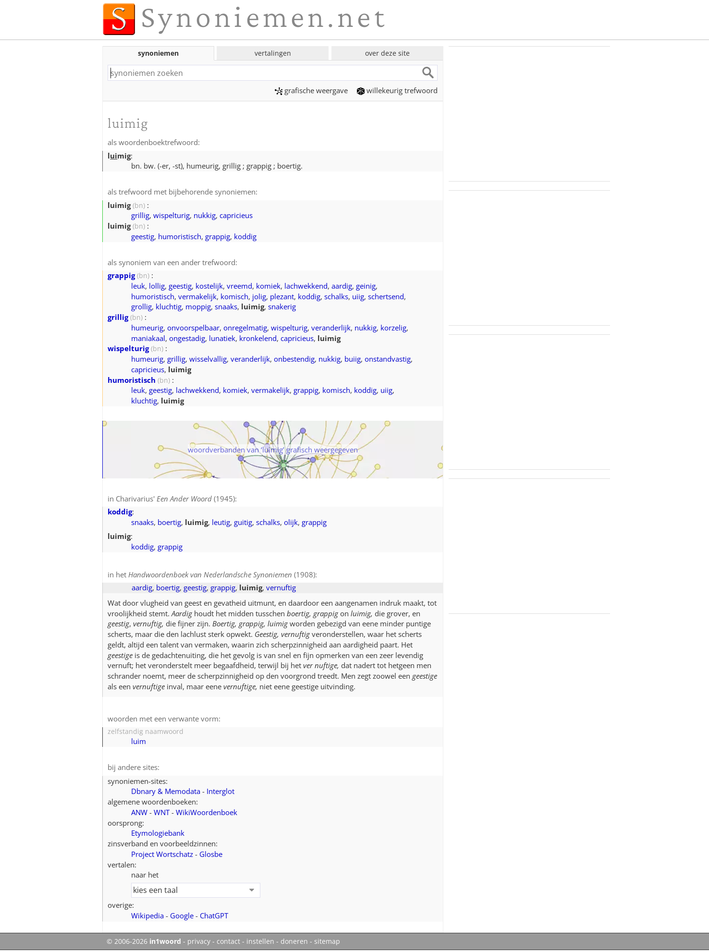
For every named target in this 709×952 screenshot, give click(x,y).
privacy (198, 941)
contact (228, 941)
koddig (245, 236)
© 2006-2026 (144, 941)
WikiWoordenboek (206, 812)
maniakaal (148, 338)
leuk (138, 286)
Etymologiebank (157, 833)
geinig (366, 286)
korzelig (393, 327)
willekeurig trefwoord (397, 90)
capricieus (236, 215)
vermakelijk (197, 296)
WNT (162, 812)
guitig (243, 522)
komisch (234, 296)
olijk (291, 522)
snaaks (226, 306)
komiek (268, 286)
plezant (282, 296)
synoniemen (158, 53)
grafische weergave (311, 90)
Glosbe (210, 854)
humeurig (147, 327)
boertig (169, 522)
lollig (157, 286)
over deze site (387, 53)
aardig (341, 286)
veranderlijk (331, 327)
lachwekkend (306, 286)
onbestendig (294, 359)
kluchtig (169, 306)
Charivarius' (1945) (175, 498)
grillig (140, 215)
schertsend (386, 296)
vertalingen (273, 53)
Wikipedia (147, 915)
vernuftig (281, 587)
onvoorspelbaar (193, 327)
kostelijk (209, 286)
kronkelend (258, 338)
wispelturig (171, 215)
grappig (217, 236)
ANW (139, 812)
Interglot (220, 791)
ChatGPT (214, 915)
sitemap (327, 941)
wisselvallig (208, 359)
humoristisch (179, 236)
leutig (221, 522)
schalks (336, 296)
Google (182, 915)
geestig (142, 236)
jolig (259, 296)
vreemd (239, 286)
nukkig (205, 215)
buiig (352, 359)
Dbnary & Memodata (165, 791)
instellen (260, 941)
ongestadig (187, 338)
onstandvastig (388, 359)
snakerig (282, 306)
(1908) (221, 574)
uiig (358, 296)
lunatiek (222, 338)
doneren (294, 941)
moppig (198, 306)
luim (138, 741)
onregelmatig (245, 327)
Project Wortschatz (162, 854)
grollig (141, 306)
